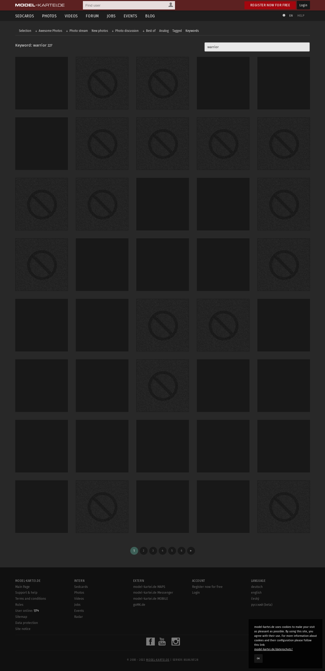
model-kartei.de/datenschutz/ (273, 649)
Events (130, 15)
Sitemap (21, 617)
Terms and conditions (30, 599)
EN (291, 15)
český (255, 599)
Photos (49, 15)
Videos (71, 15)
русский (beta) (261, 605)
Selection (25, 31)
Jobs (111, 15)
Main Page (22, 587)
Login (303, 5)
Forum (92, 15)
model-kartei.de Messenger (153, 592)
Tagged (177, 31)
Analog (164, 31)
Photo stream (78, 31)
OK (258, 658)
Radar (78, 617)
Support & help (26, 592)
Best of (151, 31)
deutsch (257, 587)
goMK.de (139, 605)
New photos (100, 31)
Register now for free (270, 5)
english (256, 592)
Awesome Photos (50, 31)
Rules (19, 605)
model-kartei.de (157, 660)
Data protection (26, 623)
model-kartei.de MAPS (149, 587)
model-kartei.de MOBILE (150, 599)
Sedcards (24, 15)
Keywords (192, 31)
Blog (150, 15)
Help (301, 15)
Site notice (23, 629)
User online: (27, 611)
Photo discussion (127, 31)
